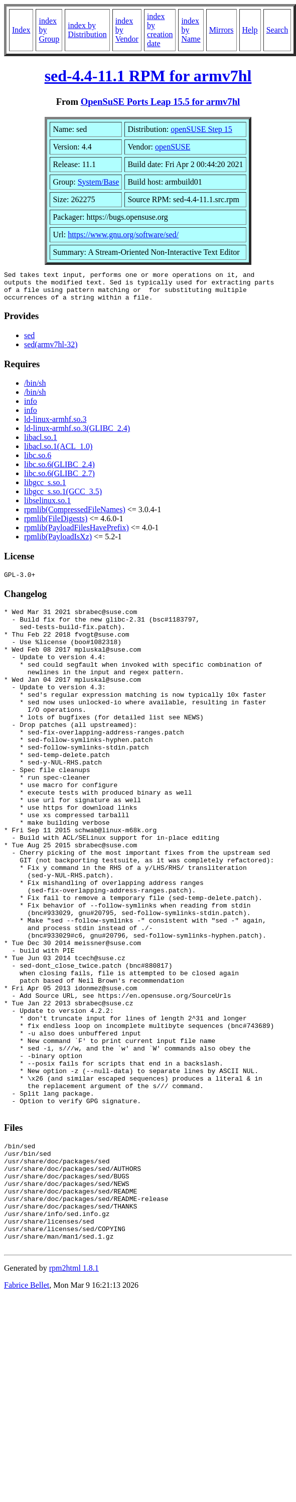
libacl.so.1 (40, 443)
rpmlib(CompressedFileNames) (74, 515)
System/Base (98, 182)
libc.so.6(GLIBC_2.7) (59, 479)
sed (29, 341)
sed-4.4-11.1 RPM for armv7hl (148, 76)
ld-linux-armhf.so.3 (55, 425)
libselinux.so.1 (47, 506)
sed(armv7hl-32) (51, 350)
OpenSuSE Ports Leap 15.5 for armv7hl (160, 101)
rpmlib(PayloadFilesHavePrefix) (76, 533)
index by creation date (160, 30)
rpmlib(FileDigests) (55, 524)
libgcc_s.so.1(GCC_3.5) (63, 497)
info (30, 407)
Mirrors (221, 30)
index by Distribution (87, 30)
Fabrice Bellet (26, 1414)
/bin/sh (35, 389)
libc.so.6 (37, 461)
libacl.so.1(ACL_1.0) (58, 452)
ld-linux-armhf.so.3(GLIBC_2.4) (77, 434)
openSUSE (172, 146)
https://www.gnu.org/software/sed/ (123, 234)
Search (277, 30)
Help (250, 30)
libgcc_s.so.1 (45, 488)
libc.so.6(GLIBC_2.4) (59, 470)
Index (21, 30)
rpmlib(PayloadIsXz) (58, 542)
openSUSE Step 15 (201, 129)
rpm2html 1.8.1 (74, 1397)
